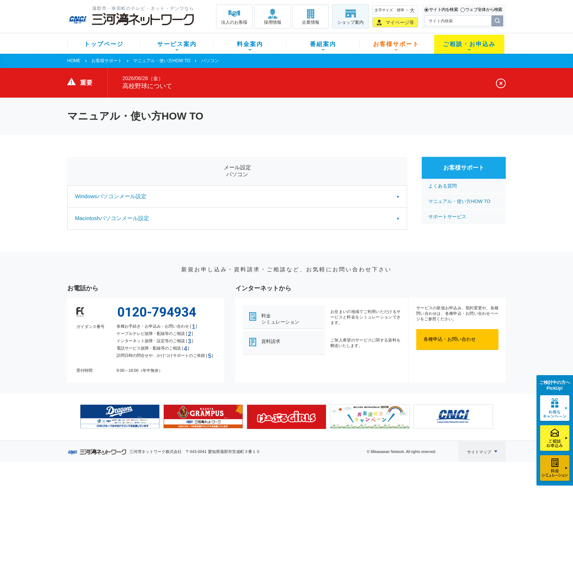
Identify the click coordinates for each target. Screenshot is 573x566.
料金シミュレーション (280, 319)
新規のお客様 (110, 491)
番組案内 (323, 44)
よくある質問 (442, 186)
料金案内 (250, 44)
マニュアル (325, 500)
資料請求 (270, 341)
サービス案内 (177, 44)
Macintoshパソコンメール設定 (112, 218)
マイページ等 (400, 22)
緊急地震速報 (165, 529)
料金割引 (214, 510)
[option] (120, 416)
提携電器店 (380, 500)
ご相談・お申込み (469, 44)
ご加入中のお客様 (115, 500)
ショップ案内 (350, 22)
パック (212, 519)
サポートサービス (447, 216)
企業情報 (310, 22)
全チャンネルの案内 (280, 516)
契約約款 (160, 548)
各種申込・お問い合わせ (450, 339)
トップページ (104, 44)
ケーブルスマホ (167, 519)
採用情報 (272, 22)
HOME (73, 60)
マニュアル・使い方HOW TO (161, 60)
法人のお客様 (234, 22)
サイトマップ (479, 452)
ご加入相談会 (382, 510)
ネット (158, 500)
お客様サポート (396, 44)
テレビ (158, 491)
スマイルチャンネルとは (285, 491)
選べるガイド (110, 510)
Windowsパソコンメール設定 (111, 196)
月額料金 (214, 500)
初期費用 (214, 491)
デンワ (158, 510)
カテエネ (160, 538)
